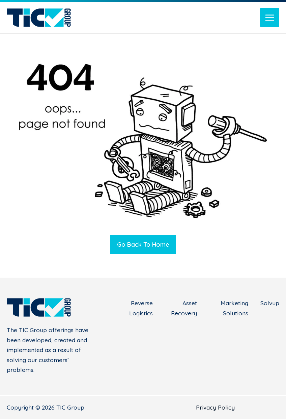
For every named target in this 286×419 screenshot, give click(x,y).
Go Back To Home (143, 244)
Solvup (269, 303)
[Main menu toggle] (269, 17)
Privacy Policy (215, 407)
